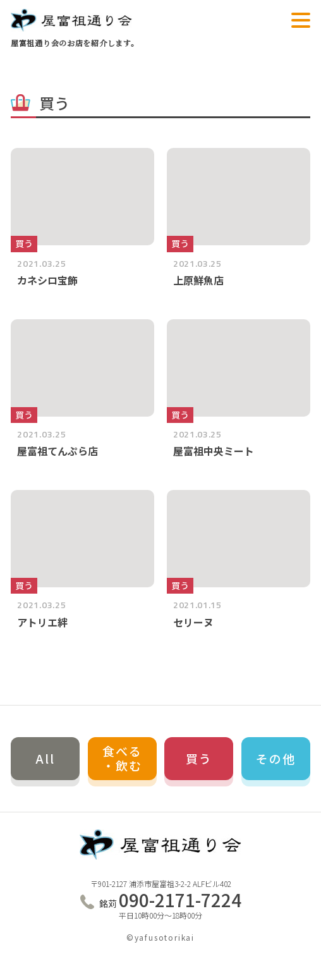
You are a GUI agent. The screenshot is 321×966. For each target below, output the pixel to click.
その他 (276, 758)
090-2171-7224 (170, 900)
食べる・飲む (122, 758)
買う (199, 758)
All (45, 758)
